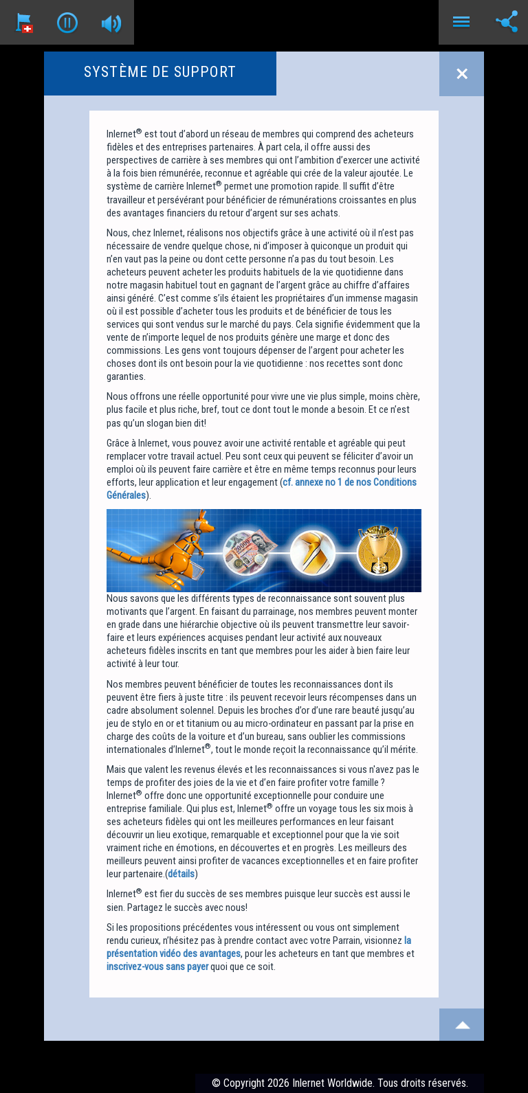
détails (181, 874)
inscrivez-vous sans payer (157, 966)
